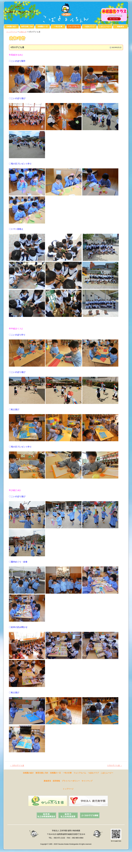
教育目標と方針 (27, 27)
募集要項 (120, 27)
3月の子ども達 (17, 765)
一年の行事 (58, 27)
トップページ (11, 32)
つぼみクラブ (89, 27)
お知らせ (22, 32)
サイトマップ (87, 781)
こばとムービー (105, 27)
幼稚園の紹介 (11, 27)
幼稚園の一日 (43, 27)
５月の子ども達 (114, 765)
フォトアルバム (74, 27)
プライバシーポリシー (71, 781)
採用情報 (56, 781)
